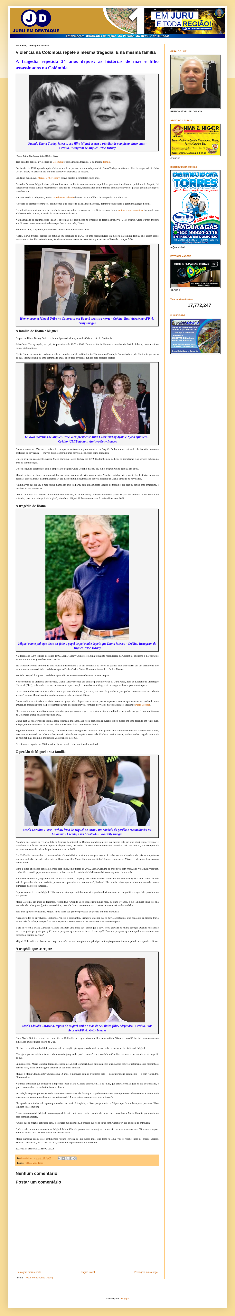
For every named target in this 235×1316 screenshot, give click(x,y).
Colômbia (58, 161)
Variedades (38, 1163)
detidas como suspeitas (130, 209)
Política (28, 1163)
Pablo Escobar (142, 704)
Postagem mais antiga (146, 1272)
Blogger (125, 1298)
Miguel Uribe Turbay (48, 177)
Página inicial (88, 1272)
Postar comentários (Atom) (39, 1277)
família (106, 161)
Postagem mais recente (29, 1272)
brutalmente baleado (63, 197)
